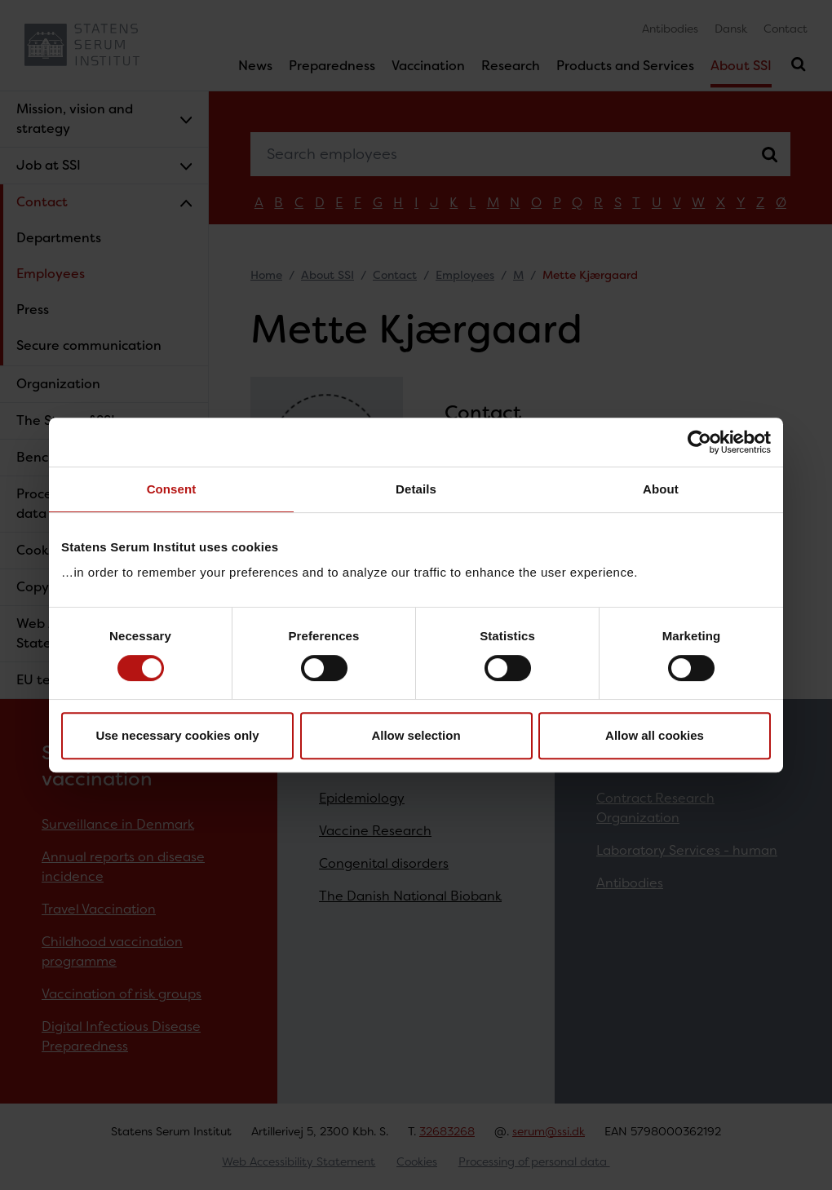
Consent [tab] (172, 489)
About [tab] (661, 489)
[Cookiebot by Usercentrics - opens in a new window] (699, 442)
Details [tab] (416, 489)
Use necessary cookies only (177, 735)
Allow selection (415, 735)
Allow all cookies (654, 735)
